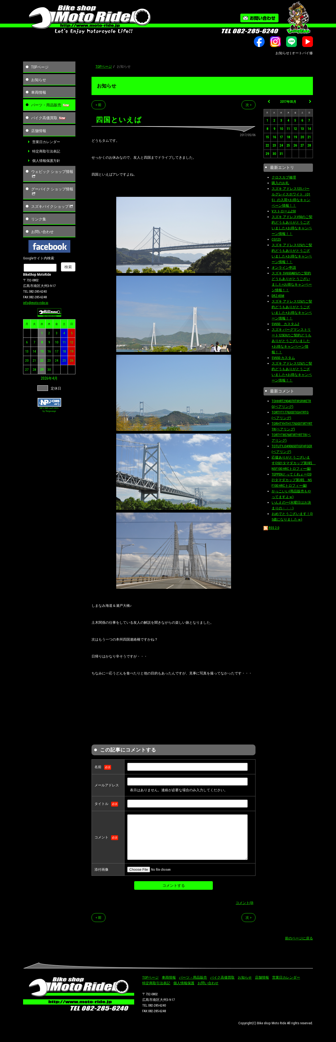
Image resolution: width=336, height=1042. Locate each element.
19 (71, 351)
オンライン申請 (284, 268)
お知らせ (38, 80)
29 (41, 370)
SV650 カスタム (283, 358)
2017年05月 (288, 102)
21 (34, 360)
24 (56, 360)
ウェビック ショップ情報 (52, 174)
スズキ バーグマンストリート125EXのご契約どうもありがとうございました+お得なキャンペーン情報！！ (291, 341)
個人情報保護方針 (46, 161)
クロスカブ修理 (284, 177)
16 (49, 351)
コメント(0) (244, 903)
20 (26, 360)
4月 (55, 378)
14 (34, 351)
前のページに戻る (299, 938)
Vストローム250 (284, 211)
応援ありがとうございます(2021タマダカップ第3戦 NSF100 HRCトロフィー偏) (294, 463)
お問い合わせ (42, 232)
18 (64, 351)
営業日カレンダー (46, 142)
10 (56, 342)
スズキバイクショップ (52, 206)
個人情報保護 (183, 983)
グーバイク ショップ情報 (52, 191)
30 (49, 370)
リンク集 (38, 219)
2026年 (46, 378)
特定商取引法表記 (46, 151)
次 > (248, 105)
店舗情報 (38, 131)
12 (71, 342)
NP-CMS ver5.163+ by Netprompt (49, 409)
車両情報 (38, 92)
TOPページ (40, 67)
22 (41, 360)
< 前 (98, 105)
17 (56, 351)
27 (26, 370)
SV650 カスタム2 (285, 324)
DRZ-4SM (278, 296)
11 (64, 342)
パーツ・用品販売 (46, 105)
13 (26, 351)
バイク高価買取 (44, 118)
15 (41, 351)
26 (71, 360)
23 (49, 360)
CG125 (276, 239)
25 (64, 360)
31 (281, 154)
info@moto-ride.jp (35, 303)
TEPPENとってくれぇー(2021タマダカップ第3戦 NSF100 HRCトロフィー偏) (292, 480)
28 (34, 370)
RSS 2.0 (271, 528)
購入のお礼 (280, 183)
